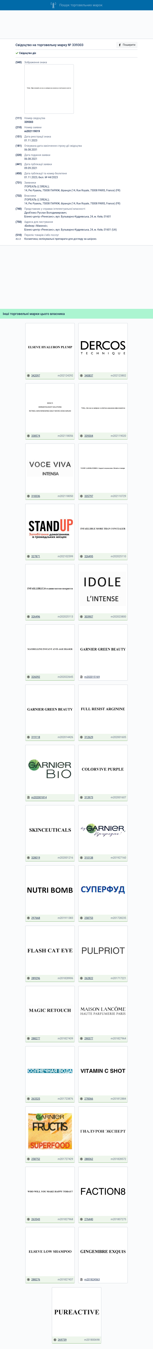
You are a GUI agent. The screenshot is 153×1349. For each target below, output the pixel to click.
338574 (33, 436)
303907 (86, 616)
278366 (86, 1098)
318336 (33, 496)
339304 (86, 436)
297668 (33, 918)
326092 (33, 677)
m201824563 (90, 1279)
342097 (33, 375)
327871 (33, 556)
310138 (86, 857)
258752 (33, 1159)
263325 (33, 1098)
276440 (86, 1219)
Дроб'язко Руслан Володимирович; (45, 212)
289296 (33, 978)
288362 (86, 1159)
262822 (86, 978)
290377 (86, 1038)
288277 (33, 1038)
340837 (86, 375)
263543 (33, 1219)
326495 (86, 556)
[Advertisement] (76, 24)
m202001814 (37, 797)
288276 (33, 1279)
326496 (33, 616)
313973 (86, 797)
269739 (60, 1339)
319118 (33, 737)
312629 (86, 737)
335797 (86, 496)
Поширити (126, 44)
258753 (86, 918)
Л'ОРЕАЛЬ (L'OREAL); (36, 186)
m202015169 (90, 677)
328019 (33, 857)
